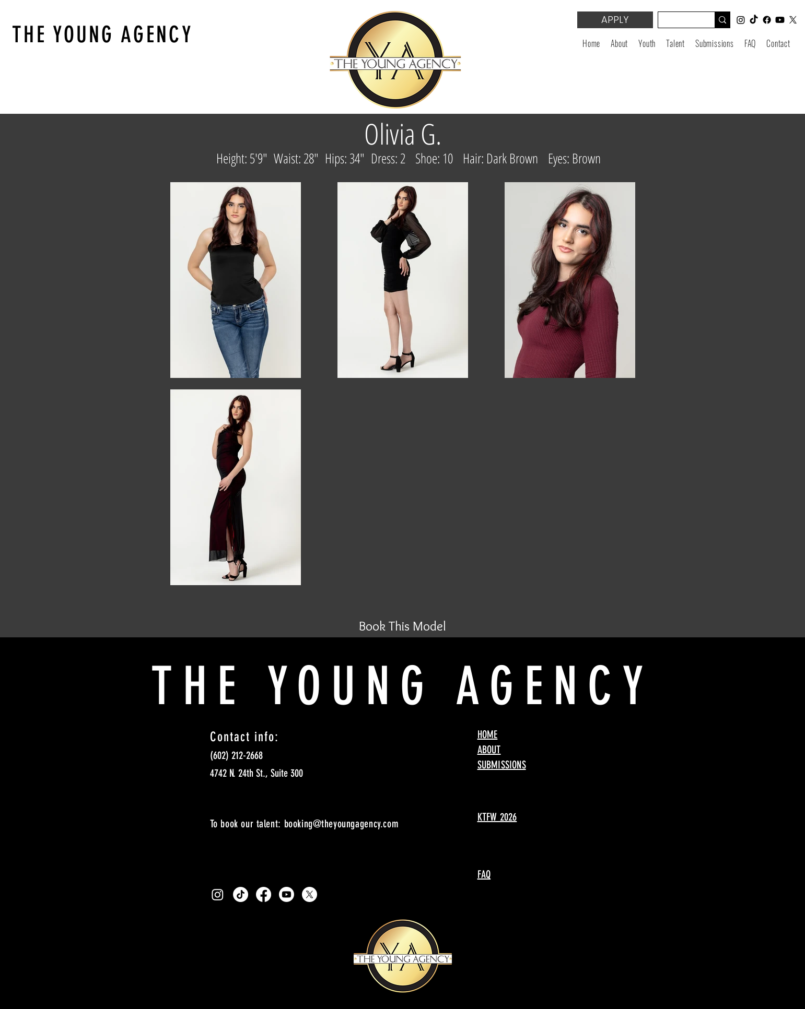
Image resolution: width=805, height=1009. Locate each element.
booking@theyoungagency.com (341, 823)
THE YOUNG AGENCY (102, 34)
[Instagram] (217, 894)
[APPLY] (615, 19)
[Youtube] (286, 894)
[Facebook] (263, 894)
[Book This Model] (402, 625)
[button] (647, 43)
